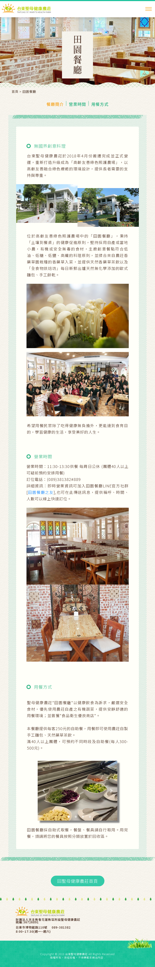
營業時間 (77, 104)
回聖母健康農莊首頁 (77, 881)
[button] (44, 791)
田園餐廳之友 (41, 492)
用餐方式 (99, 104)
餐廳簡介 (55, 104)
